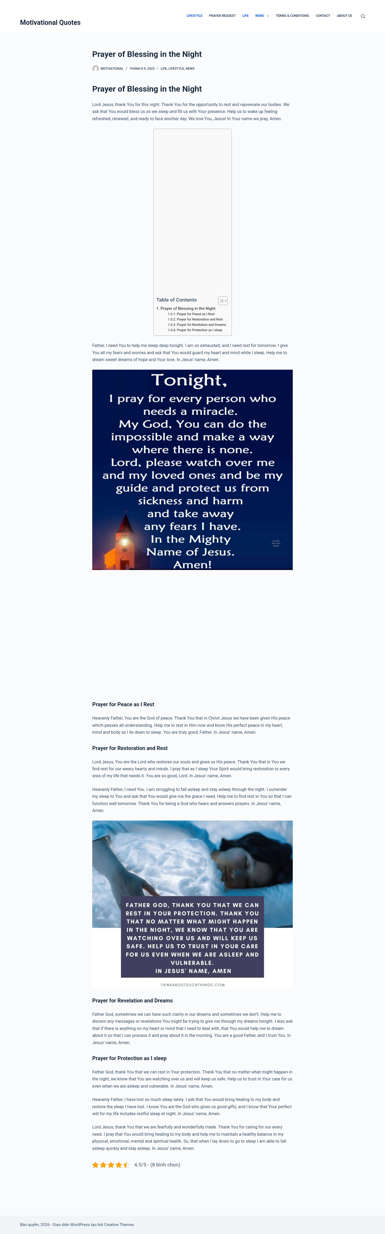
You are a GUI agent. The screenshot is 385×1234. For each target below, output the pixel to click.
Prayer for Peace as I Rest (196, 314)
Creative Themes (119, 1224)
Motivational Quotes (50, 22)
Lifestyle (194, 16)
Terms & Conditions (292, 16)
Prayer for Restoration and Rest (200, 319)
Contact (323, 16)
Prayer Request (222, 16)
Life (245, 16)
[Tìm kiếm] (363, 16)
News (263, 16)
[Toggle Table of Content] (220, 300)
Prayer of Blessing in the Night (187, 308)
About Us (344, 16)
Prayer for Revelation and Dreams (201, 325)
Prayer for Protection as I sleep (199, 330)
